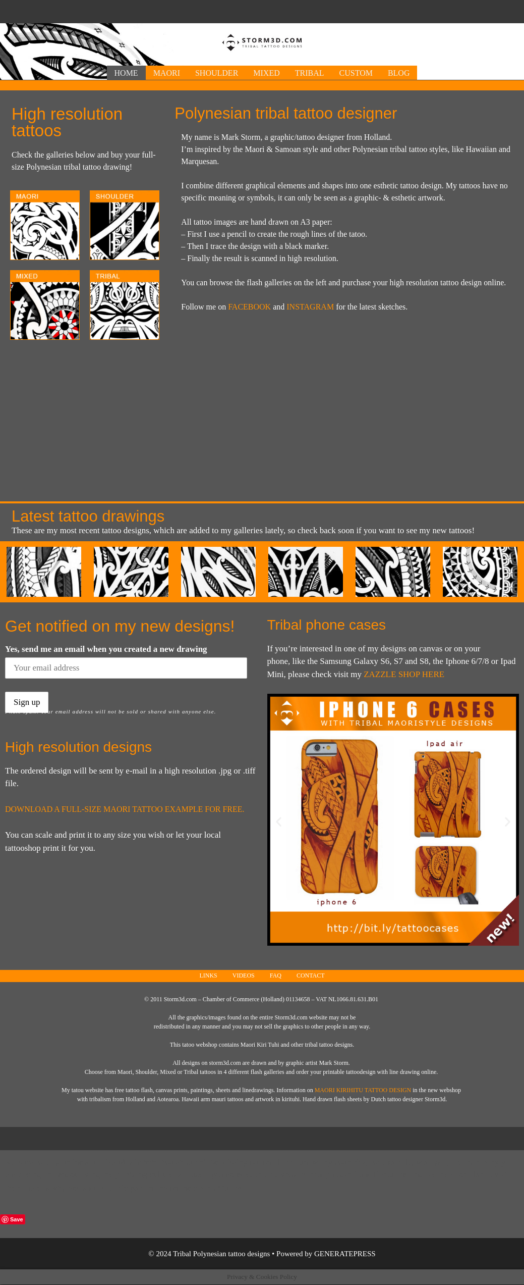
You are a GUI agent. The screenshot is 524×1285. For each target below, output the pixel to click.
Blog (399, 73)
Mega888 (137, 1162)
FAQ (275, 975)
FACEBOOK (249, 306)
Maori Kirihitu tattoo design (363, 1090)
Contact (311, 975)
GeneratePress (345, 1254)
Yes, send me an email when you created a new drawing (106, 649)
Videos (243, 975)
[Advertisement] (262, 10)
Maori (166, 73)
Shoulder (216, 73)
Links (208, 975)
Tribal (309, 73)
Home (126, 73)
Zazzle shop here (404, 674)
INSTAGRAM (310, 306)
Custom (356, 73)
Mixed (266, 73)
